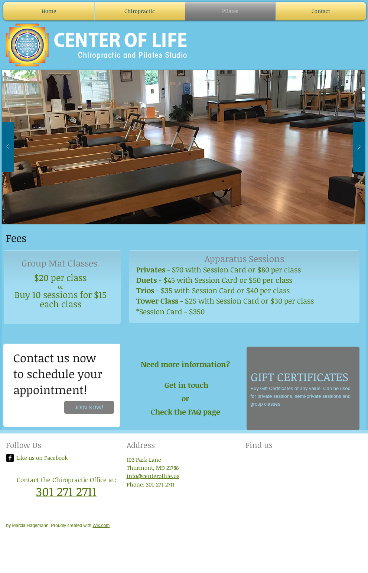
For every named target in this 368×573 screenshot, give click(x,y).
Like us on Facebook (42, 457)
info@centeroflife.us (153, 475)
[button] (183, 147)
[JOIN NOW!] (89, 407)
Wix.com (101, 525)
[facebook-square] (10, 458)
